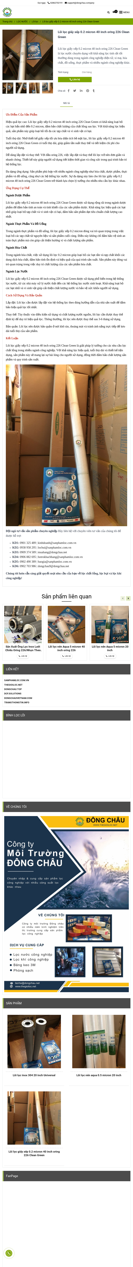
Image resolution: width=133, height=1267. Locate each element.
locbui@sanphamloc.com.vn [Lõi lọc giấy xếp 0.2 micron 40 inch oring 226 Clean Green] (54, 547)
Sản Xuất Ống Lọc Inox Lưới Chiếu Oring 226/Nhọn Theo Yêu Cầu (23, 648)
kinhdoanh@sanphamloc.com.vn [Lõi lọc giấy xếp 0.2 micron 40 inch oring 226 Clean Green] (57, 542)
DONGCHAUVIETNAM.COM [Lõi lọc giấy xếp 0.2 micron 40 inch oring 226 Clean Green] (18, 698)
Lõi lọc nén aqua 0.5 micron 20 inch (98, 1075)
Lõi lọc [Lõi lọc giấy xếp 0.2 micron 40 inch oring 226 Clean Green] (35, 21)
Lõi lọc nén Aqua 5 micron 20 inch (110, 648)
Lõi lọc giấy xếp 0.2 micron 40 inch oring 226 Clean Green (34, 1153)
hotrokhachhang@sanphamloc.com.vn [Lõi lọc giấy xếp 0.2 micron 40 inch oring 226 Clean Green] (60, 557)
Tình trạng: (63, 72)
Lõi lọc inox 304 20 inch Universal (34, 1075)
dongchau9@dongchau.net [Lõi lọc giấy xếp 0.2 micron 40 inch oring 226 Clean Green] (53, 566)
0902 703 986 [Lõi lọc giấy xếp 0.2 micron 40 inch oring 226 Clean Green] (28, 566)
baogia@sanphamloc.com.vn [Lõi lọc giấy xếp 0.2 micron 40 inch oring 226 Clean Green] (55, 561)
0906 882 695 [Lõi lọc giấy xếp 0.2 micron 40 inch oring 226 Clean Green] (28, 557)
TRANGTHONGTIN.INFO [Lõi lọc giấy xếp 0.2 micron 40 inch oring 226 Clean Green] (16, 702)
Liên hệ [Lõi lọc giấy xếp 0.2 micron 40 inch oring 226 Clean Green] (75, 79)
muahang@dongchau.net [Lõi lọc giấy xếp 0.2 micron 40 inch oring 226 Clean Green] (52, 552)
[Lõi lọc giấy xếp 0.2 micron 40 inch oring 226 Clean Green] (7, 12)
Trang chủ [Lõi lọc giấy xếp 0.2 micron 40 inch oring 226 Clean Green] (7, 21)
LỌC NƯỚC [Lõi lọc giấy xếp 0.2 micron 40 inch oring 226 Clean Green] (22, 21)
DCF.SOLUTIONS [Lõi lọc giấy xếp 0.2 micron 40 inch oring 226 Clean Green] (12, 693)
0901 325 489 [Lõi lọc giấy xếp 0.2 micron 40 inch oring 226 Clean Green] (28, 542)
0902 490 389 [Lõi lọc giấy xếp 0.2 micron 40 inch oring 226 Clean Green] (28, 561)
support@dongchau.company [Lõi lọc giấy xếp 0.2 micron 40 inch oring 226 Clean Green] (79, 3)
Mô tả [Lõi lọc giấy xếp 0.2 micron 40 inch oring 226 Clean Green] (66, 103)
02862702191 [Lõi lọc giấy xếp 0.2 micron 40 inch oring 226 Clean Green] (55, 3)
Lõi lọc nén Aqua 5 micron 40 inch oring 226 (66, 648)
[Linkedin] (81, 90)
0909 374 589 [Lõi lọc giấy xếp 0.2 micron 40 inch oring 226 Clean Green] (28, 552)
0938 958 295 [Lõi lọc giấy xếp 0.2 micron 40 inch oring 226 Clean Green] (28, 547)
